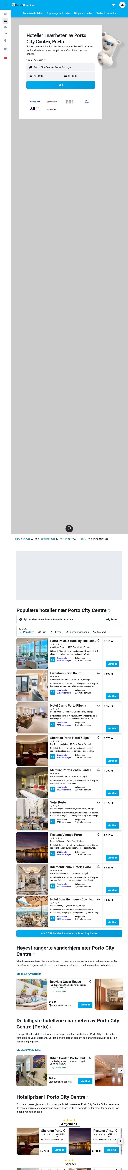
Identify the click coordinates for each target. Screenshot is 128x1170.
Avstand (99, 632)
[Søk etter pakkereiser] (5, 34)
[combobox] (37, 60)
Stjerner (56, 632)
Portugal (27, 539)
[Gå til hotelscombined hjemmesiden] (23, 4)
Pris (42, 632)
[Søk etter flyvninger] (5, 14)
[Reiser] (5, 49)
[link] (69, 933)
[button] (5, 4)
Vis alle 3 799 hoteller (29, 973)
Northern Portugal (48, 539)
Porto (68, 539)
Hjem (17, 539)
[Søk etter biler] (5, 27)
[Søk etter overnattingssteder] (5, 21)
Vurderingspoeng (77, 632)
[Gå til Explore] (5, 40)
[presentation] (109, 610)
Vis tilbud (112, 664)
